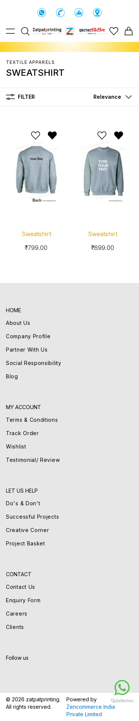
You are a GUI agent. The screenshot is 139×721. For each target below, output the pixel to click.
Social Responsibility (34, 363)
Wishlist (16, 446)
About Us (18, 323)
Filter (20, 96)
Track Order (22, 433)
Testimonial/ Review (33, 460)
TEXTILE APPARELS (30, 62)
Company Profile (28, 336)
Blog (12, 376)
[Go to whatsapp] (77, 687)
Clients (15, 627)
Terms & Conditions (32, 420)
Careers (16, 613)
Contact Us (20, 587)
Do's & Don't (23, 503)
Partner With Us (27, 349)
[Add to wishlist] (35, 135)
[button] (111, 97)
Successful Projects (32, 516)
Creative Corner (27, 530)
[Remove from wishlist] (52, 135)
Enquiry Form (23, 600)
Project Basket (25, 543)
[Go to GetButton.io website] (77, 700)
